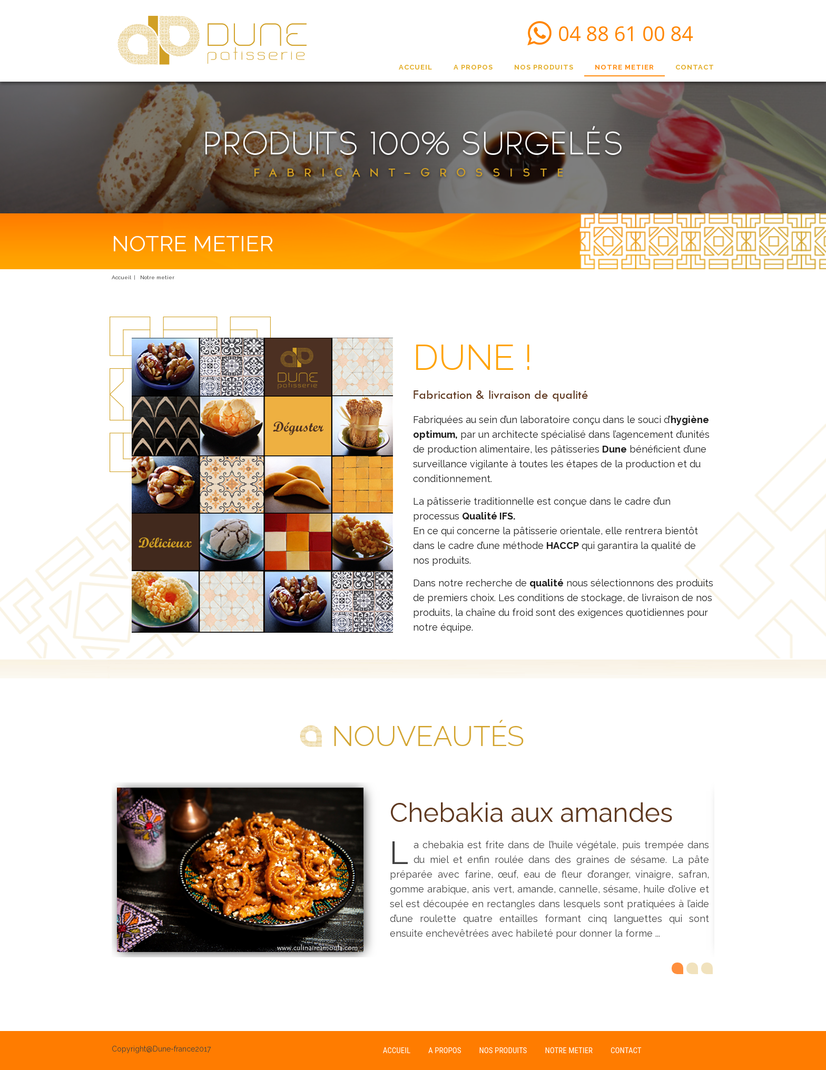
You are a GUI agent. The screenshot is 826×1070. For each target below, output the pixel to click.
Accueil (121, 277)
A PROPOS (473, 67)
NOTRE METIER (624, 67)
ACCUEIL (415, 67)
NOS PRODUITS (544, 67)
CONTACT (694, 67)
